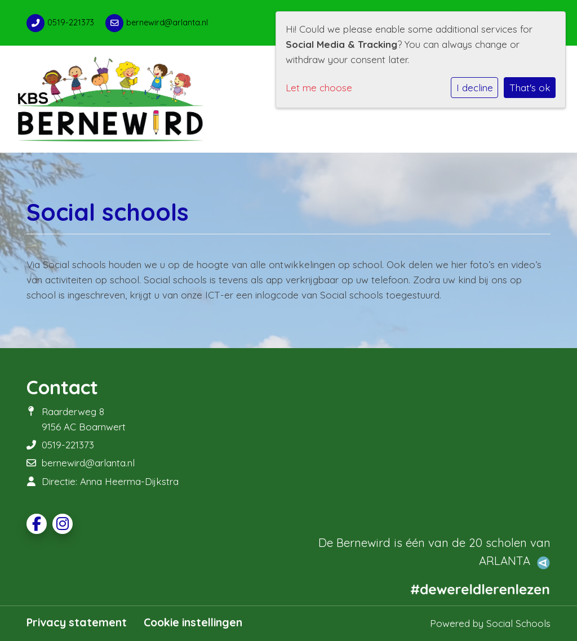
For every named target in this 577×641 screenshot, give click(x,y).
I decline (474, 88)
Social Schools (518, 623)
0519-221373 (70, 22)
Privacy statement (76, 622)
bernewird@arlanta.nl (167, 22)
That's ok (530, 88)
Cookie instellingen (193, 622)
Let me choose (319, 88)
